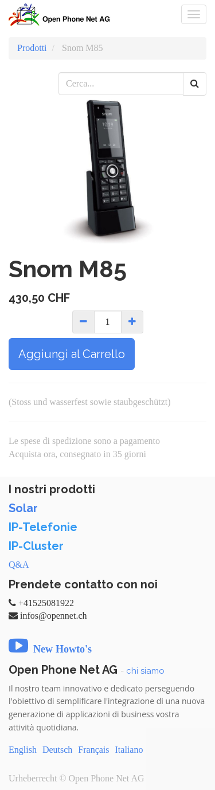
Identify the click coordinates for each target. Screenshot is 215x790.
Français (93, 749)
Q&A (19, 564)
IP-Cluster (36, 546)
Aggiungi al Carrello (71, 354)
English (23, 749)
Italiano (129, 749)
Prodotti (32, 48)
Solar (23, 508)
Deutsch (57, 749)
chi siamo (145, 671)
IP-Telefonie (43, 527)
